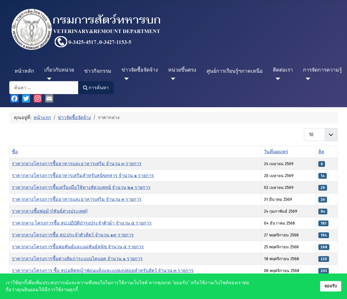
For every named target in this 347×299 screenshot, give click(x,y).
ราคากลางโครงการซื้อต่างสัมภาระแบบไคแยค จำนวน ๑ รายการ (77, 258)
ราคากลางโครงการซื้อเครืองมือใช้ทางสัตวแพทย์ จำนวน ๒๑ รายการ (81, 187)
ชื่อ (15, 151)
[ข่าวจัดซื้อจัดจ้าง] (125, 79)
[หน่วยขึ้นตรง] (171, 79)
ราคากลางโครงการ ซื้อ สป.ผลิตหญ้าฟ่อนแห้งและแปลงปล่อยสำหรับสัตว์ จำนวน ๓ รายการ (103, 270)
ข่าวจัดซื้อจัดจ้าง (140, 70)
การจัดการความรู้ (322, 70)
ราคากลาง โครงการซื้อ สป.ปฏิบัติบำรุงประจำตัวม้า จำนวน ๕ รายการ (82, 223)
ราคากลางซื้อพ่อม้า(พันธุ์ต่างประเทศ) (49, 211)
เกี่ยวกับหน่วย (59, 70)
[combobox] (43, 87)
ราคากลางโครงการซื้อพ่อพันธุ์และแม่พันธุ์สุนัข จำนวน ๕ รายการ (78, 246)
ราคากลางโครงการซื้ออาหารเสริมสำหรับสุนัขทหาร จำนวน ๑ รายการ (83, 175)
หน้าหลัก (24, 71)
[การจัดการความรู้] (306, 79)
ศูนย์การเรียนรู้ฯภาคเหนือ (235, 71)
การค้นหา (96, 87)
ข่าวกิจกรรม (97, 71)
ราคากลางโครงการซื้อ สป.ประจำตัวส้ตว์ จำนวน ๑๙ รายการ (73, 235)
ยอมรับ (330, 286)
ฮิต (321, 151)
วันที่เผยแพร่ (276, 151)
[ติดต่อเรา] (276, 79)
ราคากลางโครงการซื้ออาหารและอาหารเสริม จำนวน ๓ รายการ (77, 163)
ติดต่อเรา (283, 70)
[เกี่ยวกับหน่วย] (48, 79)
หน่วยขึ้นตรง (182, 70)
